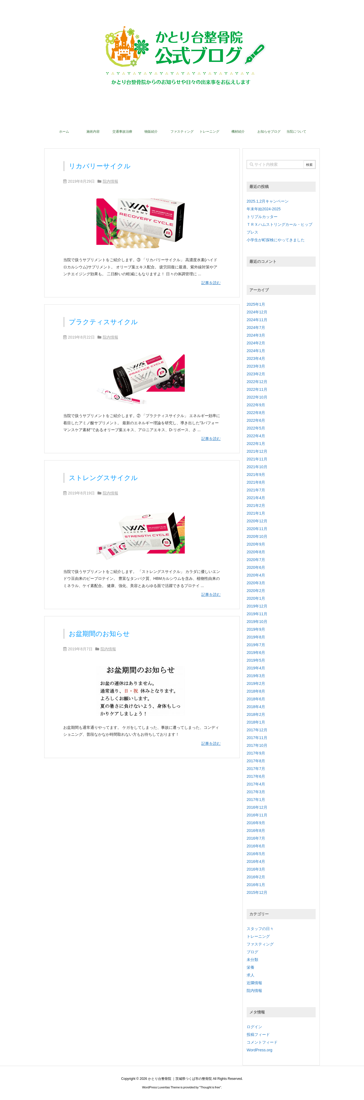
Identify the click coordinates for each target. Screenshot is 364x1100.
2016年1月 (256, 884)
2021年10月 (257, 467)
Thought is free (210, 1087)
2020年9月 (256, 544)
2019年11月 (257, 614)
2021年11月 (257, 459)
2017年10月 (257, 745)
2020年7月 (256, 559)
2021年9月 (256, 474)
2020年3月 (256, 583)
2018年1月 (256, 722)
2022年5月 (256, 428)
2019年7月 (256, 645)
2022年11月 (257, 389)
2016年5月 (256, 854)
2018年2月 (256, 714)
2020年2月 (256, 590)
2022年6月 (256, 420)
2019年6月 (256, 652)
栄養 (250, 967)
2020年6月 (256, 567)
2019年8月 (256, 637)
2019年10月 (257, 621)
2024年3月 (256, 335)
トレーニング (258, 936)
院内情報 (110, 181)
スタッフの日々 (260, 928)
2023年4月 (256, 358)
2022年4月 (256, 436)
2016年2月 (256, 877)
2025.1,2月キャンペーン (268, 201)
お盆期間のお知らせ (99, 633)
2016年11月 (257, 815)
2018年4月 (256, 706)
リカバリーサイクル (100, 166)
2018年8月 (256, 691)
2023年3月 (256, 366)
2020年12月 (257, 521)
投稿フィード (258, 1034)
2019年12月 (257, 606)
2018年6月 (256, 699)
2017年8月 (256, 761)
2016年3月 (256, 869)
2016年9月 (256, 823)
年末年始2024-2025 (264, 209)
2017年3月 (256, 792)
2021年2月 (256, 505)
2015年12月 (257, 892)
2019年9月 (256, 629)
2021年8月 (256, 482)
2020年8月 (256, 552)
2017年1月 (256, 799)
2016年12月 (257, 807)
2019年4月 (256, 668)
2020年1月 (256, 598)
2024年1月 (256, 351)
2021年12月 (257, 451)
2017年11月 (257, 737)
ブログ (252, 952)
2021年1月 (256, 513)
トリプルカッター (262, 216)
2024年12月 (257, 312)
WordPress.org (259, 1050)
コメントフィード (262, 1042)
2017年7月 (256, 768)
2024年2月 (256, 343)
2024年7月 (256, 327)
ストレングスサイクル (103, 477)
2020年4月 (256, 575)
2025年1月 (256, 304)
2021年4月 (256, 498)
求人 (250, 975)
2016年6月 (256, 846)
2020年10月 (257, 536)
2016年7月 (256, 838)
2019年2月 (256, 683)
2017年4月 (256, 784)
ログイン (254, 1027)
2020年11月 (257, 529)
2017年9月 (256, 753)
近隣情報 (254, 983)
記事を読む (211, 283)
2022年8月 (256, 412)
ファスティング (260, 944)
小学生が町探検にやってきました (276, 240)
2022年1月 (256, 443)
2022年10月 (257, 397)
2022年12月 (257, 381)
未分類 (252, 959)
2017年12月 (257, 730)
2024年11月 (257, 320)
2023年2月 (256, 374)
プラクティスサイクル (103, 322)
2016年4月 (256, 861)
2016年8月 (256, 830)
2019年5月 (256, 660)
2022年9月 (256, 405)
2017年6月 (256, 776)
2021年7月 (256, 490)
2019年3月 (256, 676)
